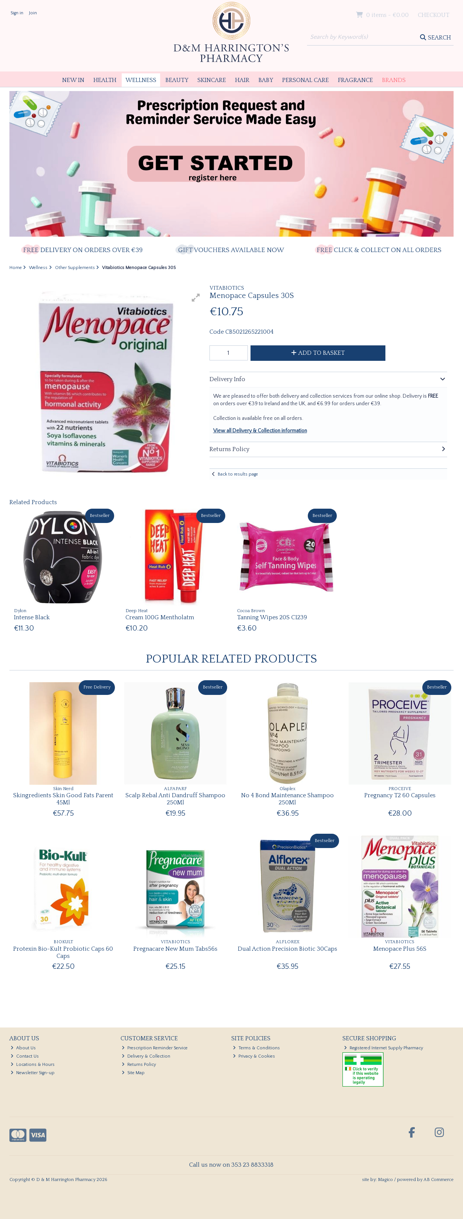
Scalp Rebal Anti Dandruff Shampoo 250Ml (175, 799)
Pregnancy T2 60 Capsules (399, 795)
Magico (385, 1179)
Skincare (211, 80)
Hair (242, 80)
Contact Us (25, 1056)
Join (33, 13)
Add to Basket (318, 353)
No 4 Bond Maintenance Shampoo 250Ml (287, 799)
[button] (196, 298)
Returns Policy (139, 1064)
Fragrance (355, 80)
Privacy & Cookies (254, 1056)
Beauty (176, 80)
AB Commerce (438, 1179)
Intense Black (32, 617)
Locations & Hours (33, 1064)
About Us (23, 1048)
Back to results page (238, 474)
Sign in (17, 13)
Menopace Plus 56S (399, 948)
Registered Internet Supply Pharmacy (383, 1048)
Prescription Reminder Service (155, 1048)
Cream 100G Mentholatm (159, 617)
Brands (394, 80)
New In (73, 80)
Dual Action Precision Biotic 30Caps (287, 948)
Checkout (433, 15)
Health (104, 80)
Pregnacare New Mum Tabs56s (175, 948)
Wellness (140, 80)
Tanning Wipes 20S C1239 (272, 617)
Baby (265, 80)
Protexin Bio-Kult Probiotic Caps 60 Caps (63, 952)
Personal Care (305, 80)
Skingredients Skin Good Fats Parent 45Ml (63, 799)
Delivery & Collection (146, 1056)
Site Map (133, 1072)
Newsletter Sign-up (33, 1072)
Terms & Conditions (256, 1048)
